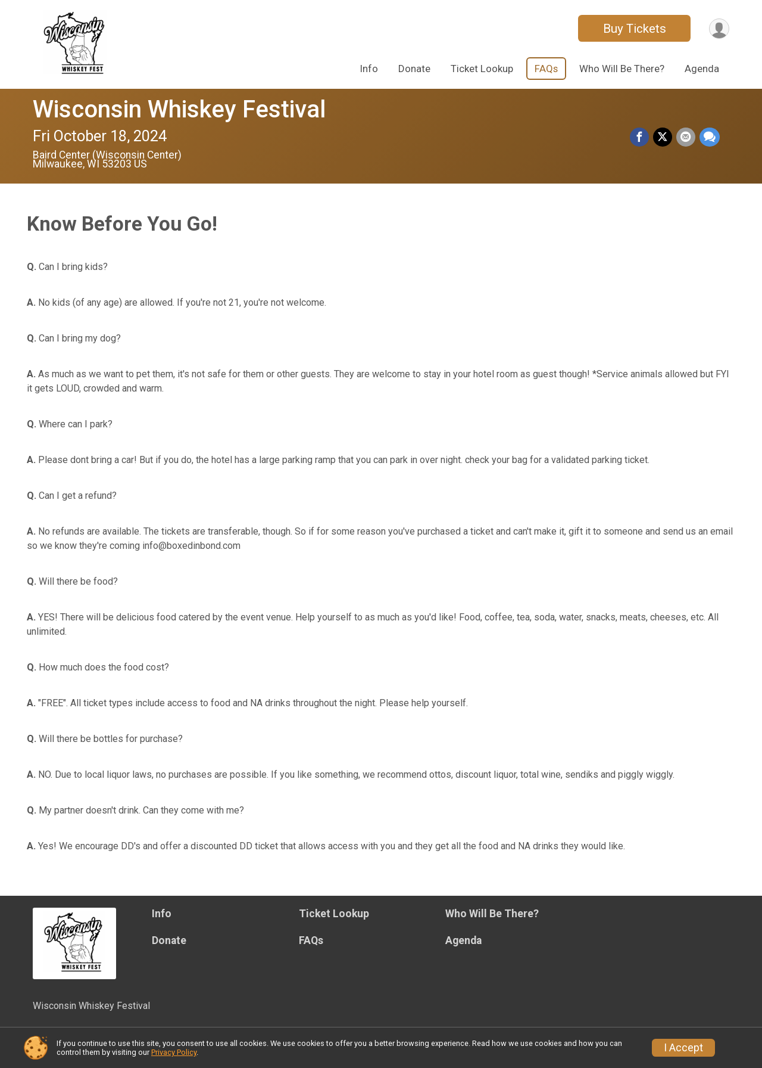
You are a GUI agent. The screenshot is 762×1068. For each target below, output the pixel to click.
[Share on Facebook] (641, 137)
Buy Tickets (632, 28)
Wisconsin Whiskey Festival (179, 109)
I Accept (683, 1048)
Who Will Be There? (621, 68)
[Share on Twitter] (663, 137)
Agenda (702, 68)
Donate (414, 68)
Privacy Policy (173, 1052)
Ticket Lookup (482, 68)
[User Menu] (718, 28)
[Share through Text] (709, 137)
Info (369, 68)
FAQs (546, 68)
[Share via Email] (686, 137)
